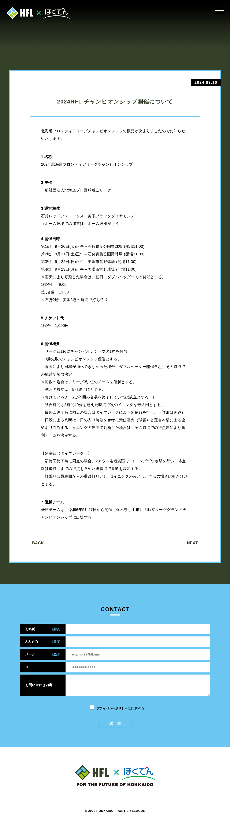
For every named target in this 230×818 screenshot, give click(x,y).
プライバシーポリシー (112, 708)
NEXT (192, 543)
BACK (38, 543)
